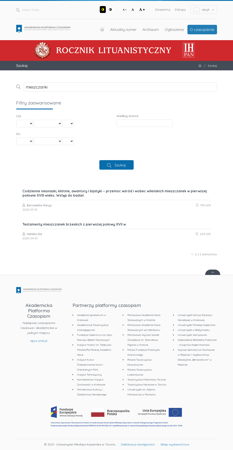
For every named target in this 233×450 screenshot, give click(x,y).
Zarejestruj (162, 9)
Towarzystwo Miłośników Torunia (146, 379)
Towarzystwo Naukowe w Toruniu (146, 384)
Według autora (127, 116)
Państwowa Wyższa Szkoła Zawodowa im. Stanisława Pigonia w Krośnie (143, 339)
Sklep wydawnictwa (174, 444)
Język (204, 10)
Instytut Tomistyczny (89, 374)
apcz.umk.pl (38, 341)
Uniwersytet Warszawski (192, 334)
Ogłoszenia (174, 29)
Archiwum (151, 29)
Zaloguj (180, 9)
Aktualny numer (123, 29)
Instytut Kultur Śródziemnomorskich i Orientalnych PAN (90, 364)
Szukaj (120, 165)
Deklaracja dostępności (138, 444)
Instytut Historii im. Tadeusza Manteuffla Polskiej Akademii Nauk (94, 349)
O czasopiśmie (202, 29)
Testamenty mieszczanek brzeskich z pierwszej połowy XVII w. (74, 224)
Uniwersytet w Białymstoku (194, 330)
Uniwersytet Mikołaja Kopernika (196, 325)
